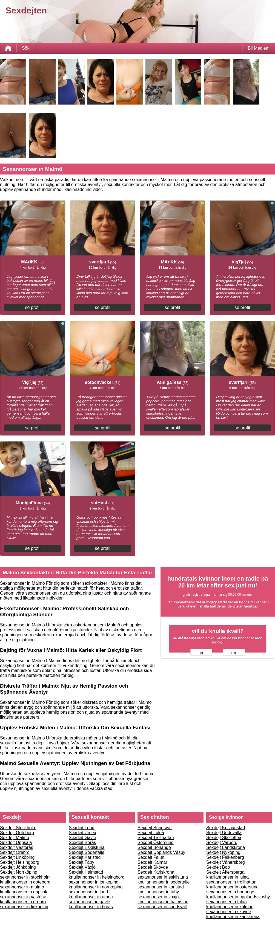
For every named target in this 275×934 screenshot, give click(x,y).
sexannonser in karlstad (161, 887)
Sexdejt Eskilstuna (87, 847)
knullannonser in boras (91, 906)
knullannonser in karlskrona (233, 916)
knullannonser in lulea (227, 877)
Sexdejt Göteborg (17, 832)
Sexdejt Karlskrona (156, 872)
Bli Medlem (259, 48)
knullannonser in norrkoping (96, 887)
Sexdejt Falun (151, 857)
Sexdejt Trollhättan (156, 837)
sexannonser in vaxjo (158, 896)
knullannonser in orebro (23, 901)
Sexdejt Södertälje (86, 852)
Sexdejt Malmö (14, 837)
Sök (26, 48)
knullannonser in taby (158, 892)
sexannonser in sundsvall (162, 906)
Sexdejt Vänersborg (225, 862)
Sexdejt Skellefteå (223, 837)
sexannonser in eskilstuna (163, 877)
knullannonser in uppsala (24, 892)
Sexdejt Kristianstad (225, 827)
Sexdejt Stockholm (18, 827)
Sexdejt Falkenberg (225, 857)
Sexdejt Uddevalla (224, 832)
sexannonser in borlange (230, 892)
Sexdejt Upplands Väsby (161, 852)
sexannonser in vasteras (23, 896)
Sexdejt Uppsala (16, 842)
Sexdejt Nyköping (223, 852)
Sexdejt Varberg (221, 842)
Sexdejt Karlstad (85, 857)
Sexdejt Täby (81, 862)
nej (234, 652)
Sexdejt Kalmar (152, 862)
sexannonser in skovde (228, 911)
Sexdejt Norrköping (18, 872)
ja (201, 652)
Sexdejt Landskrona (225, 847)
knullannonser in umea (91, 896)
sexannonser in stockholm (25, 877)
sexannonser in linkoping (24, 906)
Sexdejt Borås (82, 842)
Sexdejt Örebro (15, 852)
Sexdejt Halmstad (86, 872)
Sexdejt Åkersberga (225, 872)
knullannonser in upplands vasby (238, 896)
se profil (32, 307)
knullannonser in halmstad (163, 901)
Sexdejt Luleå (151, 832)
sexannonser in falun (226, 901)
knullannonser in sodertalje (164, 882)
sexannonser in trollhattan (231, 882)
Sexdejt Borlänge (154, 847)
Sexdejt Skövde (153, 867)
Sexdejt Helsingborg (19, 862)
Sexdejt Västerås (16, 847)
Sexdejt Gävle (82, 837)
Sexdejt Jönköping (18, 867)
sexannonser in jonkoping (93, 882)
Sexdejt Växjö (82, 867)
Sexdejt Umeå (82, 832)
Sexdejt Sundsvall (155, 827)
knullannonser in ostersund (232, 887)
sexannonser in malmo (22, 887)
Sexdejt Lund (81, 827)
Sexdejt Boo (218, 867)
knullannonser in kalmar (229, 906)
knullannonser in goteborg (25, 882)
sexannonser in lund (88, 892)
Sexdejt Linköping (17, 857)
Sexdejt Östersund (156, 842)
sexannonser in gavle (89, 901)
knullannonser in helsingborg (97, 877)
